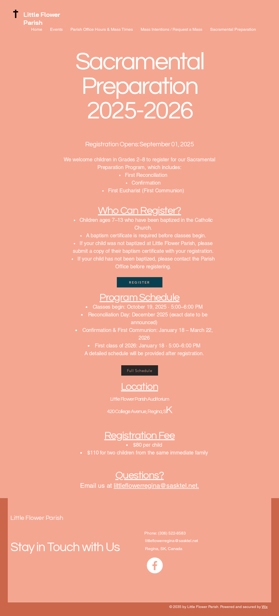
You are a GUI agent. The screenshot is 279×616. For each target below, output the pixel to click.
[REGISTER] (139, 282)
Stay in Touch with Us (65, 547)
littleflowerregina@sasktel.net (155, 485)
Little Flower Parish (42, 18)
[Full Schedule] (139, 370)
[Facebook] (154, 565)
